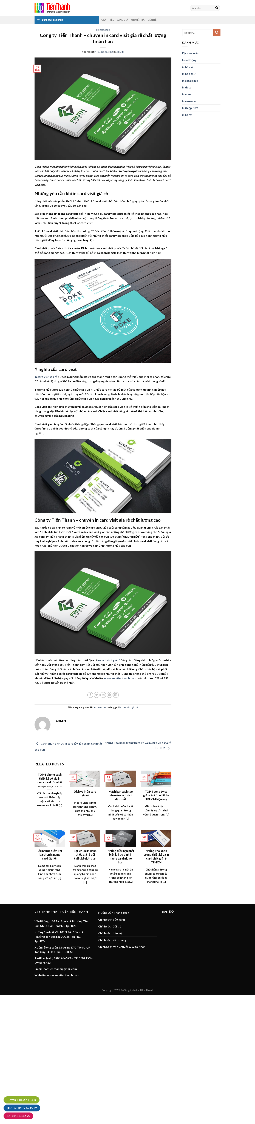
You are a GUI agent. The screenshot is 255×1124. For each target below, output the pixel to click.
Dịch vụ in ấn (190, 53)
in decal (187, 87)
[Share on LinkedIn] (116, 695)
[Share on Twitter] (97, 695)
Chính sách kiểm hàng (112, 940)
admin (120, 52)
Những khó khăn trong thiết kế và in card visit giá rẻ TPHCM (156, 856)
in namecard (103, 30)
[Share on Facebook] (90, 695)
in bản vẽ (188, 67)
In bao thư (189, 73)
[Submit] (217, 8)
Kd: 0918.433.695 (18, 1115)
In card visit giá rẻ (46, 376)
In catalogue (190, 80)
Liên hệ (152, 19)
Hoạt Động (189, 60)
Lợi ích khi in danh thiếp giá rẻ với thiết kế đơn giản (85, 854)
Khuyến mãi (138, 19)
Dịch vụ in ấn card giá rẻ (85, 793)
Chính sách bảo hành (111, 919)
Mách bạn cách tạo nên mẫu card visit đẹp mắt (121, 795)
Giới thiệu (107, 19)
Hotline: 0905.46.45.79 (22, 1107)
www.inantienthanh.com (120, 678)
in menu (187, 94)
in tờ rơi (187, 114)
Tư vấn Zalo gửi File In (21, 1099)
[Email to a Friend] (103, 695)
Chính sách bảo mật (111, 933)
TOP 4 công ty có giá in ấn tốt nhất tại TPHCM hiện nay (156, 795)
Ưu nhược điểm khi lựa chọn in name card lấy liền (50, 854)
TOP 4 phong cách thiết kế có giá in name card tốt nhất (50, 778)
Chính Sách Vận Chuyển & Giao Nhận (121, 946)
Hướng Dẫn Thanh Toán (113, 912)
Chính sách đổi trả (109, 926)
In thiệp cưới (190, 107)
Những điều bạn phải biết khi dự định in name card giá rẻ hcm (120, 856)
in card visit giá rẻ (128, 707)
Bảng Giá (122, 19)
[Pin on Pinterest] (109, 695)
